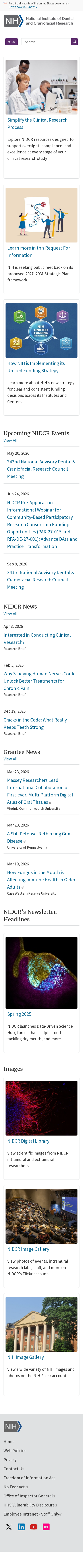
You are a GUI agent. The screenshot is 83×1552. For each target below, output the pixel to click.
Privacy (10, 1459)
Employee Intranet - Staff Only (33, 1514)
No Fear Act (16, 1486)
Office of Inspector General (30, 1496)
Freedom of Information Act (29, 1477)
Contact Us (14, 1468)
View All (10, 440)
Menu (11, 42)
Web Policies (15, 1450)
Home (9, 1441)
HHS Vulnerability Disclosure (31, 1505)
